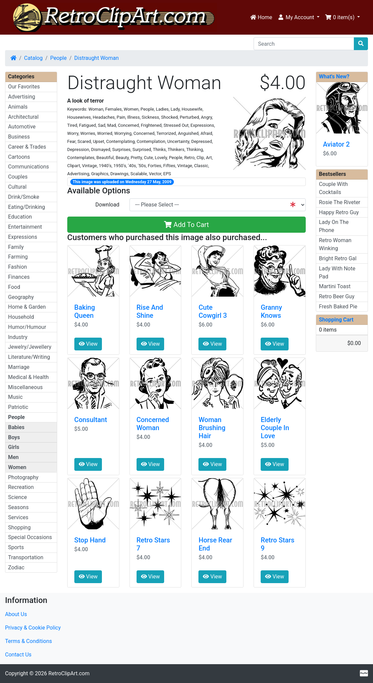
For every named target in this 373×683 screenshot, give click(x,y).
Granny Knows (271, 311)
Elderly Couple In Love (275, 428)
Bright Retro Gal (338, 258)
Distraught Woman (96, 58)
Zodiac (16, 567)
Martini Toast (334, 286)
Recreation (21, 487)
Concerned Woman (153, 424)
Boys (14, 437)
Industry (18, 337)
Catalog (33, 58)
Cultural (17, 187)
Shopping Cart (336, 319)
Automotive (22, 126)
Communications (28, 166)
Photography (23, 477)
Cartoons (19, 157)
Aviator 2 (336, 144)
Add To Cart (186, 225)
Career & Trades (27, 147)
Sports (16, 547)
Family (16, 247)
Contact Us (18, 654)
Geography (21, 297)
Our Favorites (24, 86)
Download (107, 204)
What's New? (334, 76)
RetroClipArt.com (68, 673)
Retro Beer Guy (337, 296)
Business (19, 137)
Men (13, 457)
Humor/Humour (27, 327)
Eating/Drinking (26, 207)
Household (21, 317)
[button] (298, 17)
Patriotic (18, 407)
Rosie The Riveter (339, 202)
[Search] (304, 43)
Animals (18, 107)
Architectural (23, 117)
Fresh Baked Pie (338, 306)
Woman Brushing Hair (211, 428)
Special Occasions (30, 537)
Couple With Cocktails (333, 188)
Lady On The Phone (333, 226)
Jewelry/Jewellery (29, 347)
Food (14, 287)
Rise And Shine (150, 311)
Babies (16, 427)
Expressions (22, 237)
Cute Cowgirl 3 (212, 311)
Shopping (19, 527)
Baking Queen (84, 311)
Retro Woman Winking (335, 244)
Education (20, 217)
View (88, 344)
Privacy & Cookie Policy (33, 627)
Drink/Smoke (23, 197)
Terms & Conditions (28, 641)
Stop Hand (90, 540)
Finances (19, 277)
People (58, 58)
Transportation (25, 557)
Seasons (18, 507)
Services (18, 517)
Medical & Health (28, 377)
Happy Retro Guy (339, 212)
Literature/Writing (29, 357)
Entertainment (25, 227)
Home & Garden (27, 307)
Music (15, 397)
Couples (18, 177)
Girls (13, 447)
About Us (16, 614)
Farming (18, 257)
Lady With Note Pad (337, 272)
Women (17, 467)
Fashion (17, 267)
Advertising (21, 96)
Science (17, 497)
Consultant (90, 420)
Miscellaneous (25, 387)
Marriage (19, 367)
